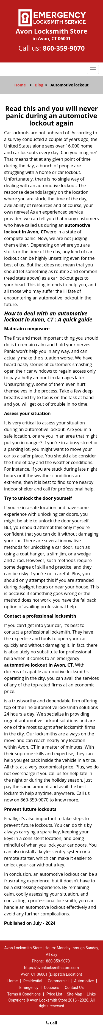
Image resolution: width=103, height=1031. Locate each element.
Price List (54, 994)
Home (20, 85)
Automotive (84, 981)
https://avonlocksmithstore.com (51, 967)
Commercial (58, 981)
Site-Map (74, 994)
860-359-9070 (64, 48)
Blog (39, 85)
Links (91, 994)
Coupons (51, 987)
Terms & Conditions (24, 994)
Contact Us (74, 987)
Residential (32, 981)
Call (51, 1022)
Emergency (28, 987)
